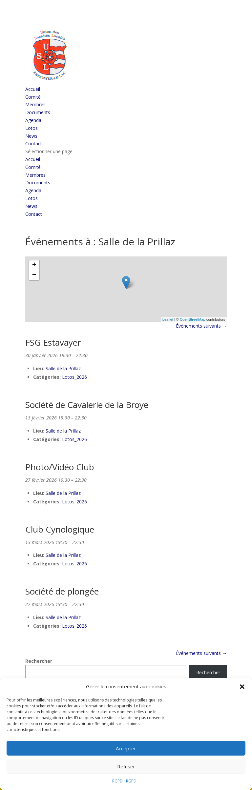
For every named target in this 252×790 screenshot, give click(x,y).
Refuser (126, 766)
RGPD (117, 781)
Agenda (33, 120)
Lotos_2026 (74, 377)
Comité (33, 97)
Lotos (31, 128)
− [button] (34, 275)
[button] (242, 686)
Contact (33, 143)
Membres (35, 104)
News (31, 136)
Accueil (32, 89)
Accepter (126, 748)
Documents (37, 112)
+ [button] (34, 265)
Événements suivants (201, 326)
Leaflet (167, 319)
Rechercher (38, 661)
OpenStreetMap (192, 319)
